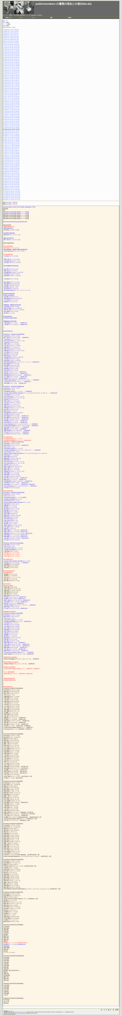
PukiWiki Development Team (20, 1012)
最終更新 (22, 15)
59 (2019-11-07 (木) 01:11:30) (11, 124)
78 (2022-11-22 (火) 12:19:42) (11, 155)
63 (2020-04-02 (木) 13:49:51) (11, 130)
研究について (9, 17)
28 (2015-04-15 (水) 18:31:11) (11, 73)
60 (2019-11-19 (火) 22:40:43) (11, 126)
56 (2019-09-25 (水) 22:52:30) (11, 119)
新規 (11, 15)
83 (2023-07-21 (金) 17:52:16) (11, 163)
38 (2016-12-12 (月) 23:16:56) (11, 90)
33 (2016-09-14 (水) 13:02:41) (11, 82)
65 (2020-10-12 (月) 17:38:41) (11, 134)
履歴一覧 (5, 21)
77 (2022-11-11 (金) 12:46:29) (11, 153)
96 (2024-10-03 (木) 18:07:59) (11, 184)
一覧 (14, 15)
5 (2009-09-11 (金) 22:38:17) (11, 36)
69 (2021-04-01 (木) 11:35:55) (11, 140)
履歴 (4, 25)
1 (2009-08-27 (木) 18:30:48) (11, 29)
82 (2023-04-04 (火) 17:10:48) (11, 162)
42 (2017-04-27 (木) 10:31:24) (11, 96)
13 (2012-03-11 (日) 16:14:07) (11, 49)
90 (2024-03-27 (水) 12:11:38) (11, 175)
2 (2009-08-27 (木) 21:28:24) (11, 31)
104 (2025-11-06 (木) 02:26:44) (11, 197)
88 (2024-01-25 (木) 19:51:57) (11, 171)
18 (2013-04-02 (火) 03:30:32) (11, 57)
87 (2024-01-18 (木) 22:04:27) (11, 170)
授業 (51, 17)
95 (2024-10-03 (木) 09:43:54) (11, 183)
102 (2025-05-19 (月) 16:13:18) (11, 194)
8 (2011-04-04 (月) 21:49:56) (11, 41)
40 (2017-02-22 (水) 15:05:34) (11, 93)
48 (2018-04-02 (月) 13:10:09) (11, 106)
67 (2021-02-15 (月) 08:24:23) (11, 137)
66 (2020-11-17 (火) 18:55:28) (11, 135)
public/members (46, 3)
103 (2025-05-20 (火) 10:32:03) (11, 196)
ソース (4, 24)
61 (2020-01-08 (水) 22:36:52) (11, 127)
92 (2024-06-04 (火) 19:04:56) (11, 178)
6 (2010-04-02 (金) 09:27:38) (11, 38)
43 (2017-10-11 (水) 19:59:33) (11, 98)
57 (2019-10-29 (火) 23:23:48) (11, 121)
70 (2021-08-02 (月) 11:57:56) (11, 142)
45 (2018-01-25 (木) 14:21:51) (11, 101)
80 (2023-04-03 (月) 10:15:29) (11, 158)
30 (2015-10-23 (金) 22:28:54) (11, 77)
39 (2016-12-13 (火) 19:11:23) (11, 91)
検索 (17, 15)
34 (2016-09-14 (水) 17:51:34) (11, 83)
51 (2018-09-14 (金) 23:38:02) (11, 111)
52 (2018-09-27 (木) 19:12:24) (11, 113)
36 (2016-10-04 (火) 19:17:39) (11, 86)
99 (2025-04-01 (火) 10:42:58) (11, 189)
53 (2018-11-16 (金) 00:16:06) (11, 114)
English (40, 15)
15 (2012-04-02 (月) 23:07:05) (11, 52)
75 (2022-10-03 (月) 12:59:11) (11, 150)
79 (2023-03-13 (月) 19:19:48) (11, 157)
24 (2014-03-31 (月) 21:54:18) (11, 67)
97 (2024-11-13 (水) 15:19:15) (11, 186)
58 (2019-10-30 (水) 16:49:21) (11, 122)
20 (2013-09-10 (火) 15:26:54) (11, 60)
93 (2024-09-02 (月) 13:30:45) (11, 179)
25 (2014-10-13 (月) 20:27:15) (11, 69)
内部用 (69, 17)
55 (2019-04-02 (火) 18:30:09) (11, 117)
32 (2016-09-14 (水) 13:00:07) (11, 80)
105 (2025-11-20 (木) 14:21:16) (11, 199)
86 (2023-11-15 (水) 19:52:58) (11, 168)
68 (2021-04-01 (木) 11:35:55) (11, 139)
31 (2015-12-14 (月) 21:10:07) (11, 78)
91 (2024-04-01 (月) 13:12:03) (11, 176)
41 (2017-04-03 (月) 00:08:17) (11, 95)
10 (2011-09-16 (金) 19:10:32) (11, 44)
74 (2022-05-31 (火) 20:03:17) (11, 148)
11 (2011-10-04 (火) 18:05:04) (11, 46)
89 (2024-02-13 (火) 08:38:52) (11, 173)
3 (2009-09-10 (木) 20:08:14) (11, 33)
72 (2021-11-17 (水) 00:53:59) (11, 145)
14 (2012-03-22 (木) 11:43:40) (11, 51)
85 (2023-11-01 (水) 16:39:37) (11, 166)
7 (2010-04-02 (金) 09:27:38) (11, 39)
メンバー (21, 17)
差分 (4, 22)
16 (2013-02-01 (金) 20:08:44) (11, 54)
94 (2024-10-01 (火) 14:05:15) (11, 181)
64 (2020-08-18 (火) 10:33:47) (11, 132)
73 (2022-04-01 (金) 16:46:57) (11, 147)
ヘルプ (27, 15)
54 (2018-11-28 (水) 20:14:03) (11, 116)
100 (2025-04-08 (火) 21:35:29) (11, 191)
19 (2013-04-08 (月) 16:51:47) (11, 59)
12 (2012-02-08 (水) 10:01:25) (11, 47)
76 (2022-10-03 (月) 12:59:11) (11, 152)
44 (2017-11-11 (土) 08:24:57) (11, 100)
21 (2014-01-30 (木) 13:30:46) (11, 62)
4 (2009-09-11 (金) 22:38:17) (11, 34)
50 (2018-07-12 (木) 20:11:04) (11, 109)
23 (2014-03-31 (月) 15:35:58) (11, 65)
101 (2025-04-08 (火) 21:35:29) (11, 193)
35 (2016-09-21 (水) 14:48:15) (11, 85)
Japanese (34, 15)
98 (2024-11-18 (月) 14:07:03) (11, 188)
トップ (5, 15)
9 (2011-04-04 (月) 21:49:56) (11, 42)
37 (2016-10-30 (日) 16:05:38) (11, 88)
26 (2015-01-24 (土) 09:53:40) (11, 70)
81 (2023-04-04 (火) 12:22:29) (11, 160)
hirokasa (63, 1012)
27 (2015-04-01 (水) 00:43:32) (11, 72)
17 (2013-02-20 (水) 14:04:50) (11, 55)
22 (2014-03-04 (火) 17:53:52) (11, 64)
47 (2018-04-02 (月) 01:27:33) (11, 104)
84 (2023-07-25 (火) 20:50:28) (11, 165)
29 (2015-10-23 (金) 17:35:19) (11, 75)
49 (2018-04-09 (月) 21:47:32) (11, 108)
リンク (33, 17)
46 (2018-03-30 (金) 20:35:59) (11, 103)
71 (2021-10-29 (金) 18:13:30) (11, 144)
